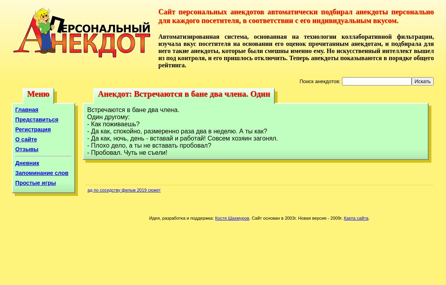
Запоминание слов (42, 173)
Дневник (27, 163)
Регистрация (33, 129)
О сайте (26, 139)
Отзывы (27, 149)
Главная (27, 109)
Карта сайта (356, 218)
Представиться (37, 119)
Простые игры (35, 183)
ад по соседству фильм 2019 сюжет (124, 190)
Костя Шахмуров (232, 218)
